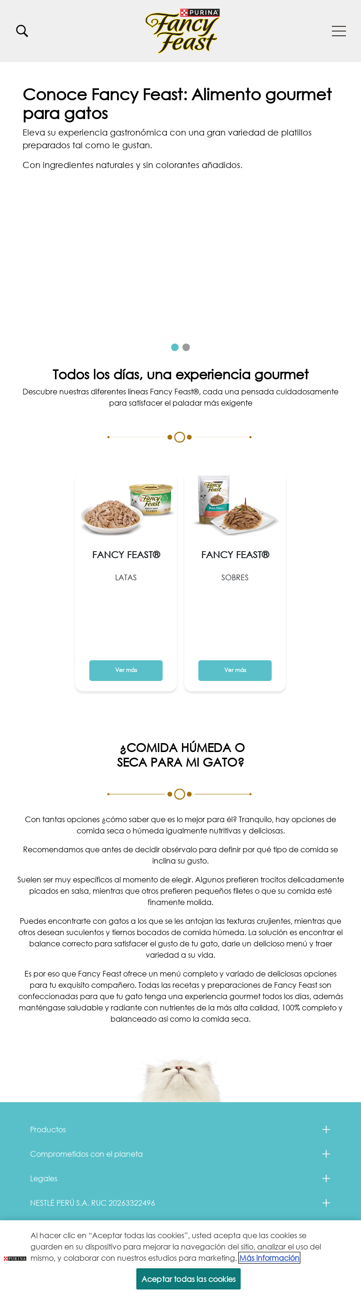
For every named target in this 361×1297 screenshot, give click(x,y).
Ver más (60, 163)
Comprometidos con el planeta (86, 1154)
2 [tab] (186, 347)
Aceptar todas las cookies (188, 1279)
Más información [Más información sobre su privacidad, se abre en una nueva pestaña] (269, 1258)
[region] (180, 1258)
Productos (48, 1129)
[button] (339, 31)
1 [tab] (175, 347)
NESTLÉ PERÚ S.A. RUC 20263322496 (92, 1203)
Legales (43, 1178)
